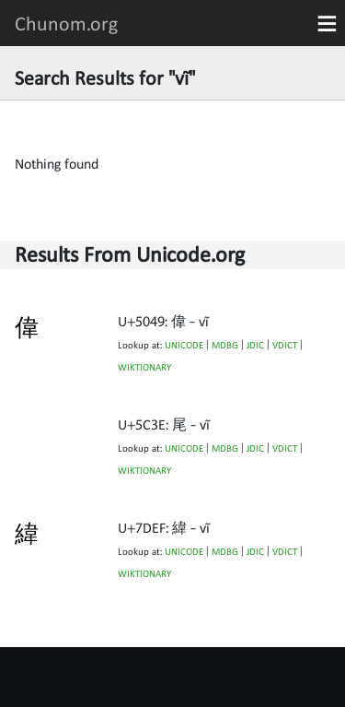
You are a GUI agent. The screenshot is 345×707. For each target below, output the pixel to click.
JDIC (255, 345)
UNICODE (184, 345)
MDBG (225, 345)
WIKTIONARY (144, 367)
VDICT (284, 345)
